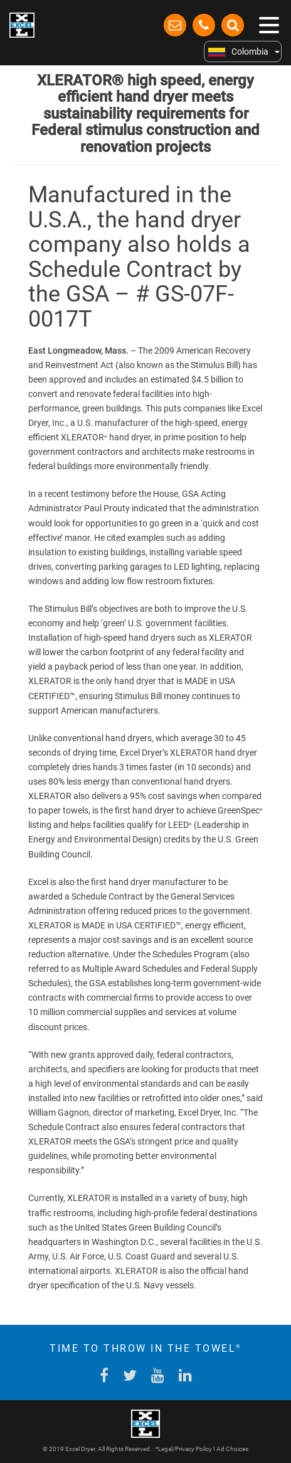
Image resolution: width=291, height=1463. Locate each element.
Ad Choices (232, 1448)
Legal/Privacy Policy (185, 1448)
